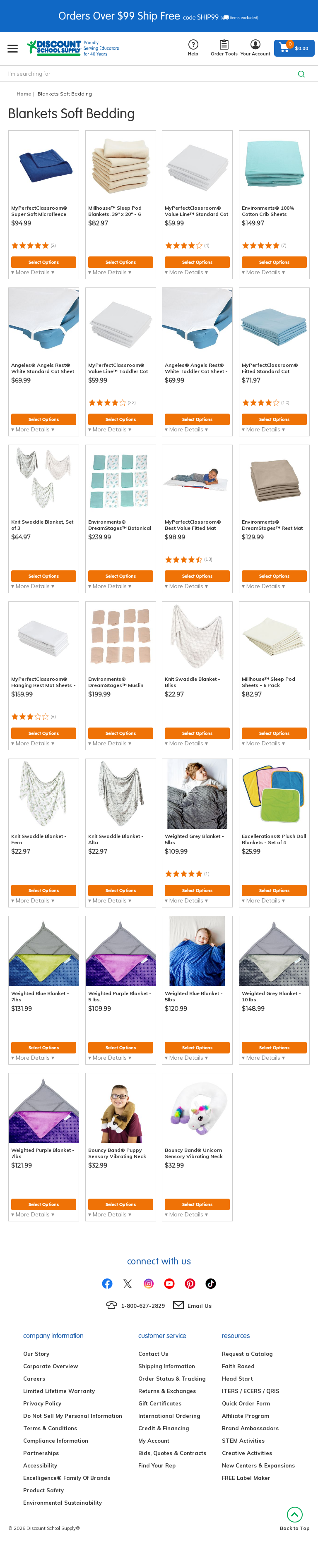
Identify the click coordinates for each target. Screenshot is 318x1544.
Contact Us (153, 1353)
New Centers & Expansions (258, 1465)
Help (193, 48)
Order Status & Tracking (171, 1378)
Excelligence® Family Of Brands (66, 1478)
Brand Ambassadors (250, 1428)
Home (24, 94)
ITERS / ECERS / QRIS (250, 1391)
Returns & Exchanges (167, 1391)
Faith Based (238, 1366)
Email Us (200, 1305)
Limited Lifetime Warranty (59, 1391)
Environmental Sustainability (62, 1502)
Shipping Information (166, 1366)
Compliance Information (55, 1440)
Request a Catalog (247, 1353)
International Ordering (169, 1415)
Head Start (237, 1378)
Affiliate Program (245, 1415)
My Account (153, 1440)
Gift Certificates (159, 1403)
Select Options (44, 262)
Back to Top (295, 1519)
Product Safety (43, 1490)
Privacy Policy (42, 1403)
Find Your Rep (157, 1465)
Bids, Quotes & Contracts (172, 1453)
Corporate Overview (50, 1366)
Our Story (36, 1353)
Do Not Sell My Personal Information (72, 1415)
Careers (34, 1378)
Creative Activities (247, 1453)
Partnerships (41, 1453)
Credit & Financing (163, 1428)
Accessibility (40, 1465)
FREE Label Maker (246, 1478)
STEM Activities (243, 1440)
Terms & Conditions (50, 1428)
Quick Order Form (246, 1403)
